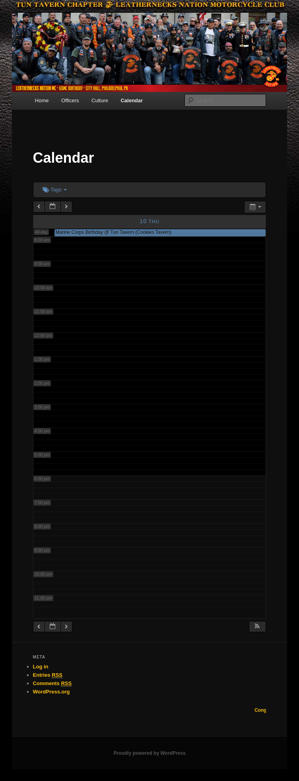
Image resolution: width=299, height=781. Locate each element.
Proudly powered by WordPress (149, 753)
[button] (257, 626)
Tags (55, 190)
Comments (52, 683)
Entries (47, 675)
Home (42, 100)
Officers (70, 100)
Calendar (131, 100)
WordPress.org (51, 692)
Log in (41, 667)
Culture (99, 100)
